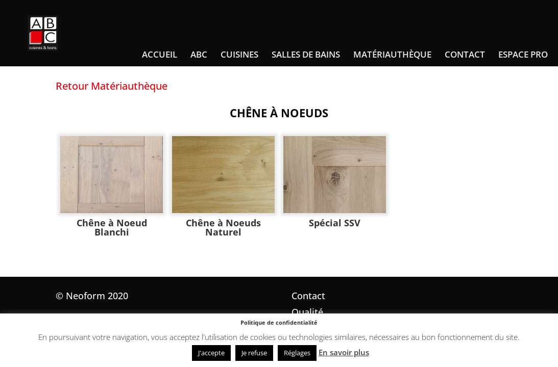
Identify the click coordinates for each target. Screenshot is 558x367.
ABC (198, 55)
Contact (465, 55)
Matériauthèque (392, 55)
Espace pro (523, 55)
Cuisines (239, 55)
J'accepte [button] (211, 352)
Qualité (307, 312)
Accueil (159, 55)
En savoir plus (344, 352)
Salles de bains (306, 55)
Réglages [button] (297, 352)
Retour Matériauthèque (111, 86)
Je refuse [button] (254, 352)
